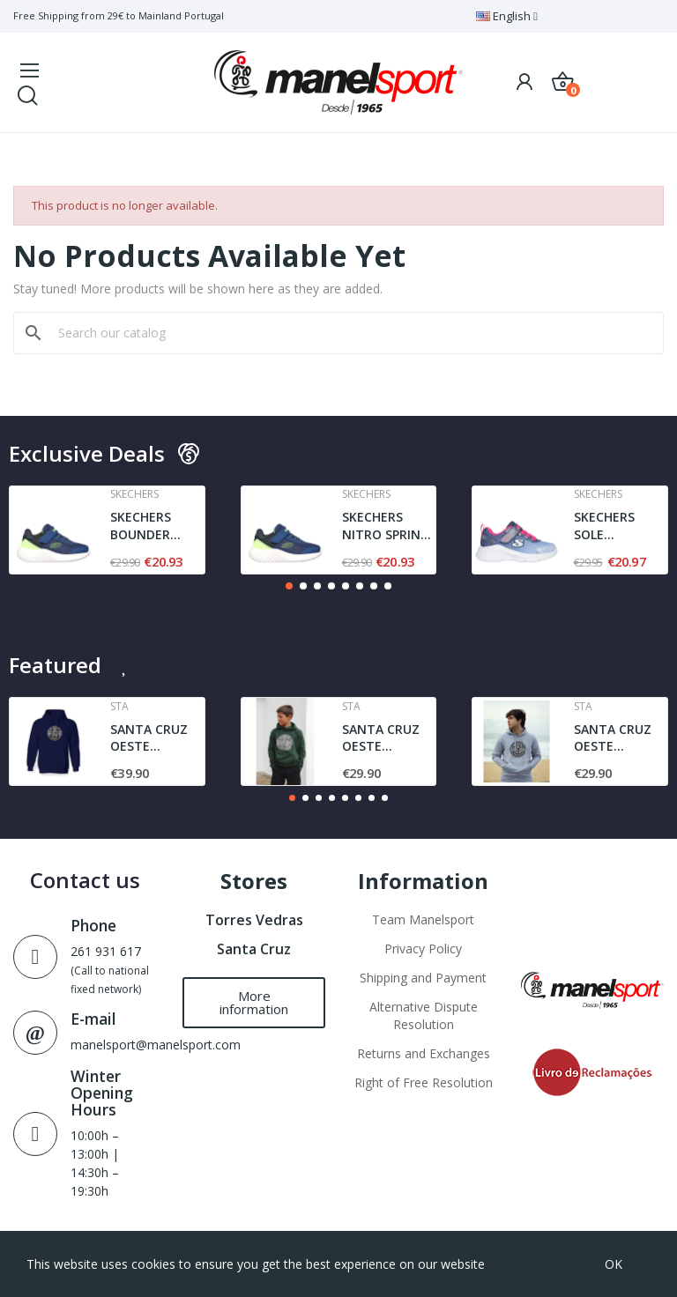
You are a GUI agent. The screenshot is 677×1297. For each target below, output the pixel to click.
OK (613, 1264)
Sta (119, 706)
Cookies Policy (529, 1264)
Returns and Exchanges (423, 1053)
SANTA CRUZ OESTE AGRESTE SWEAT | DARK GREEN (386, 738)
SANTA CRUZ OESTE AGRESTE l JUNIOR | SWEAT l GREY (616, 738)
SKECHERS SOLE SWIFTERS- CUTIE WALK (610, 525)
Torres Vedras (254, 920)
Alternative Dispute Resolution (423, 1015)
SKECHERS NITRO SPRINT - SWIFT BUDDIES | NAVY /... (385, 525)
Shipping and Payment (423, 977)
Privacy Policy (423, 948)
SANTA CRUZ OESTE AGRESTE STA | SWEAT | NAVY (156, 738)
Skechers (134, 494)
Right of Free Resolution (423, 1082)
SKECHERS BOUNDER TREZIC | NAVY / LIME (155, 525)
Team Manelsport (423, 919)
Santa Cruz (254, 949)
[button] (289, 585)
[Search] (349, 333)
